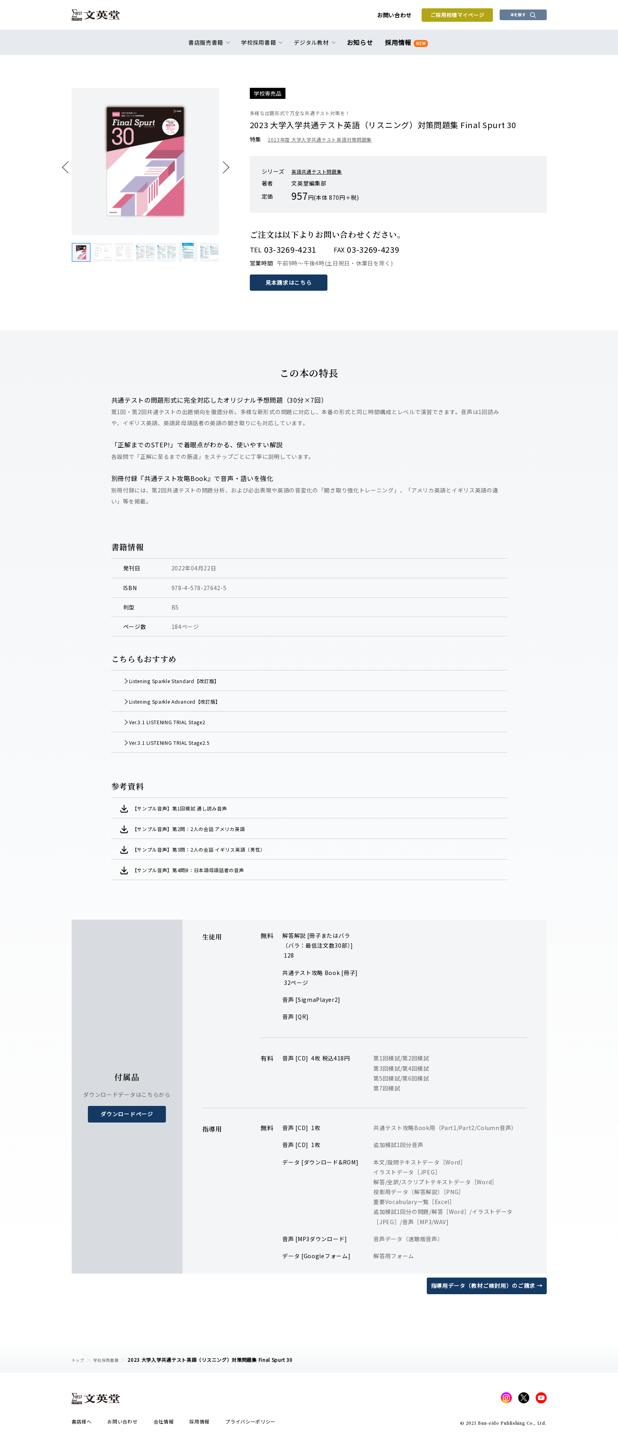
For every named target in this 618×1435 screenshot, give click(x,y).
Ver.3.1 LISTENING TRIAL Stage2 (181, 722)
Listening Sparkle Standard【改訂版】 (189, 681)
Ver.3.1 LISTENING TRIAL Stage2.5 (183, 742)
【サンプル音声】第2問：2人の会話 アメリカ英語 (200, 829)
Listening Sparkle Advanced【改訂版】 (190, 701)
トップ (79, 1359)
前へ (68, 167)
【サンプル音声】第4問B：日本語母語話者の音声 (200, 870)
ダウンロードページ (127, 1114)
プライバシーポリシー (250, 1423)
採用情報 (405, 44)
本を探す (511, 16)
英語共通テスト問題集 (320, 171)
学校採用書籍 (110, 1359)
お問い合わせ (368, 17)
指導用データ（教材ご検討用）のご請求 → (487, 1285)
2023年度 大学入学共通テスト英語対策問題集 (328, 139)
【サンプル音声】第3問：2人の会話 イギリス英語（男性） (212, 849)
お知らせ (361, 44)
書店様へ (82, 1423)
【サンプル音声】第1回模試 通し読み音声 (190, 808)
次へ (223, 167)
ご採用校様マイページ (432, 16)
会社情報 (164, 1423)
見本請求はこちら (289, 282)
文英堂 (103, 16)
